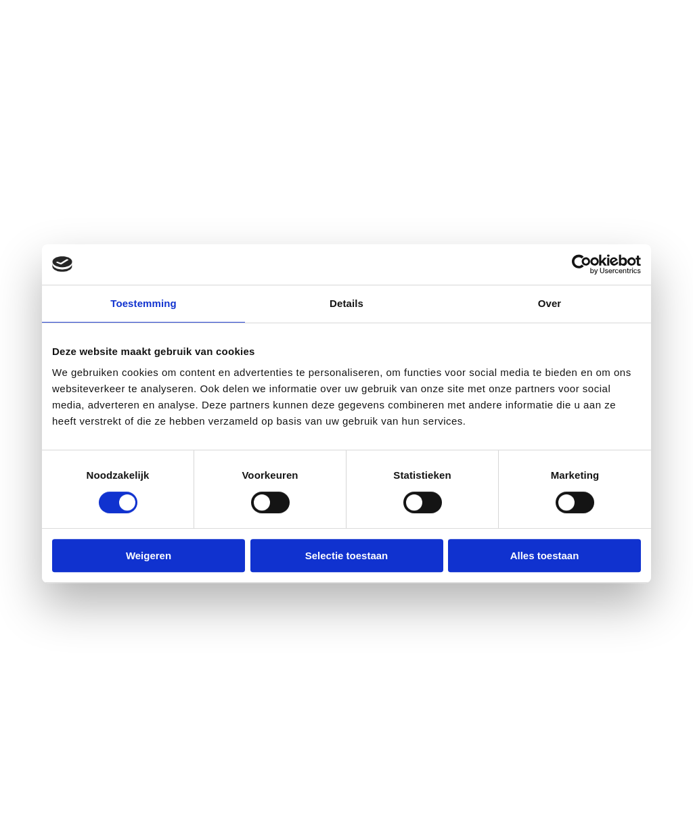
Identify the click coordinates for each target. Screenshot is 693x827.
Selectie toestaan (346, 555)
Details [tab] (346, 303)
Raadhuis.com (277, 804)
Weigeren (148, 555)
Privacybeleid (383, 804)
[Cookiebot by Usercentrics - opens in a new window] (581, 264)
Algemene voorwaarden (537, 804)
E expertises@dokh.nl (251, 735)
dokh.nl (163, 804)
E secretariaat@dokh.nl (257, 662)
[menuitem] (264, 663)
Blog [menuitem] (370, 735)
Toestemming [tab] (143, 303)
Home (43, 170)
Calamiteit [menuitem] (387, 638)
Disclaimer (448, 804)
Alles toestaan (544, 555)
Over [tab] (550, 303)
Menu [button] (650, 69)
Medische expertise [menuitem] (410, 711)
